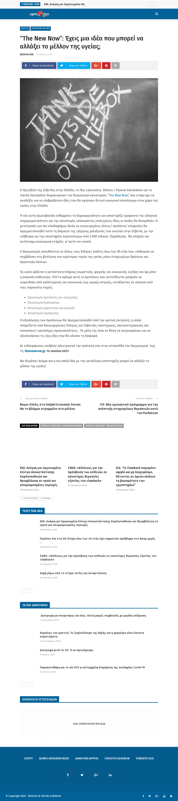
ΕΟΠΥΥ (28, 758)
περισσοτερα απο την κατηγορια (104, 425)
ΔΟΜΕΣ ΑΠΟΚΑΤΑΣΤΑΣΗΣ (54, 758)
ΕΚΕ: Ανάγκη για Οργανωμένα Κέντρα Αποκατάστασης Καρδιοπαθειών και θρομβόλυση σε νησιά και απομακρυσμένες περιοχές (40, 476)
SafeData (55, 795)
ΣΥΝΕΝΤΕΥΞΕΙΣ (145, 758)
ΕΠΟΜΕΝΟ (47, 498)
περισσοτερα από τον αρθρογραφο (62, 425)
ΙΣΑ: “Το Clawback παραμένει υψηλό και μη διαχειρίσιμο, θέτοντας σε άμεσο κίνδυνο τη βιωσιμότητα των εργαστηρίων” (136, 476)
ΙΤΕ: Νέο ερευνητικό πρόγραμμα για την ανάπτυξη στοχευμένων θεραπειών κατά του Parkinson (128, 409)
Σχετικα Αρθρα (29, 425)
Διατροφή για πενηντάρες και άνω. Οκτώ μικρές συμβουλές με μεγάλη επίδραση (93, 615)
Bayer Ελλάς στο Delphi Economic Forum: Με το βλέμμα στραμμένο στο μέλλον (50, 407)
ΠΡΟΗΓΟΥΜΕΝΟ (29, 498)
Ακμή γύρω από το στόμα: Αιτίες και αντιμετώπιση (73, 573)
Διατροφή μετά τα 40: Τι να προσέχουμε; (67, 650)
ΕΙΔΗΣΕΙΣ (25, 28)
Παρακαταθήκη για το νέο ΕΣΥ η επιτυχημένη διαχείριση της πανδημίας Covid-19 (92, 667)
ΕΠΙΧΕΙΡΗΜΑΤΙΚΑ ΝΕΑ (40, 28)
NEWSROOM (27, 54)
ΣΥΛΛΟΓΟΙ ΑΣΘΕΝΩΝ (117, 758)
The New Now (118, 195)
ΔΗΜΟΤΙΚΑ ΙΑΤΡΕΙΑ (86, 758)
